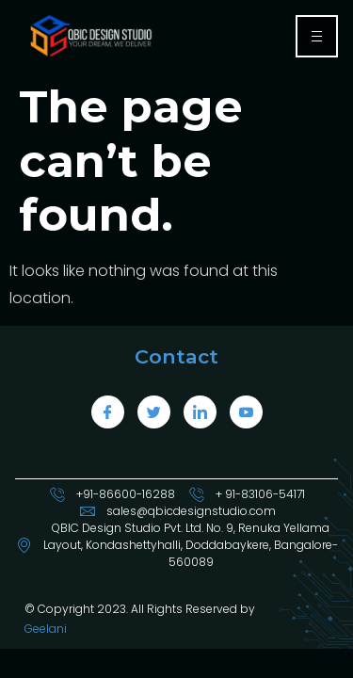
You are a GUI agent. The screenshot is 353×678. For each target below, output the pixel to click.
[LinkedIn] (200, 412)
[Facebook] (107, 412)
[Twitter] (153, 412)
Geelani (45, 629)
